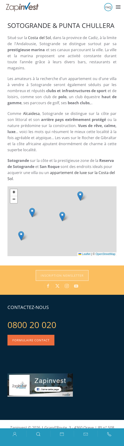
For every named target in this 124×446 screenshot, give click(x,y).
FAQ (108, 7)
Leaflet (84, 254)
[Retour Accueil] (22, 7)
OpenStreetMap (105, 254)
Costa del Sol (39, 37)
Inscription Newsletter (62, 275)
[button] (118, 7)
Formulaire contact (31, 340)
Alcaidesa (31, 113)
